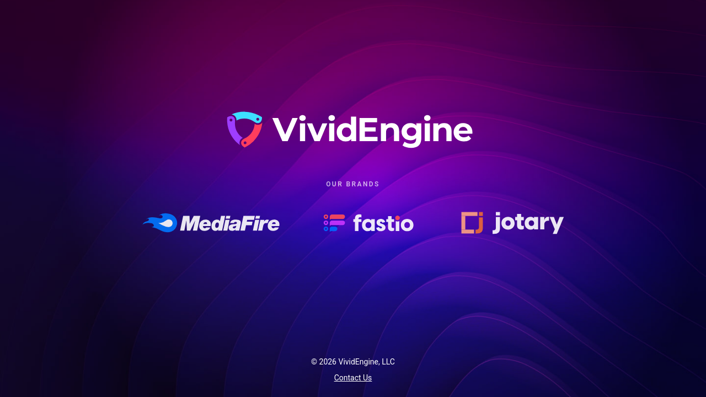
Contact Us (353, 377)
